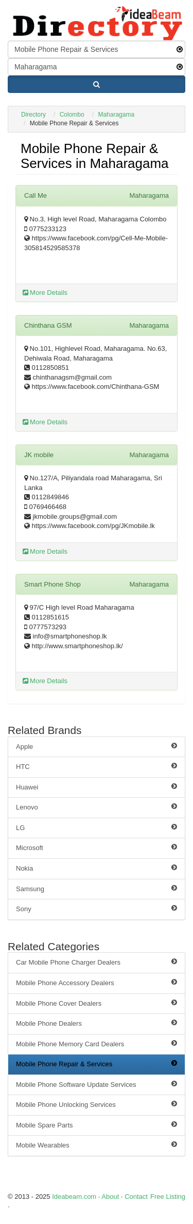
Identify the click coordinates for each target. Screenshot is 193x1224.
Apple (96, 746)
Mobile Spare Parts (96, 1125)
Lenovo (96, 807)
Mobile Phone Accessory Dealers (96, 982)
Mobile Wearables (96, 1145)
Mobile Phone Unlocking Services (96, 1104)
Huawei (96, 787)
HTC (96, 766)
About (110, 1196)
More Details (45, 292)
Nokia (96, 868)
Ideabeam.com (74, 1196)
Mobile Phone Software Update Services (96, 1084)
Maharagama (116, 114)
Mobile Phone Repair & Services (96, 1064)
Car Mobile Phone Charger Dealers (96, 962)
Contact (136, 1196)
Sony (96, 909)
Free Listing (167, 1196)
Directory (33, 114)
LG (96, 827)
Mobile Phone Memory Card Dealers (96, 1044)
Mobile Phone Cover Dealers (96, 1003)
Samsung (96, 888)
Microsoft (96, 847)
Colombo (72, 114)
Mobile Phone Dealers (96, 1023)
